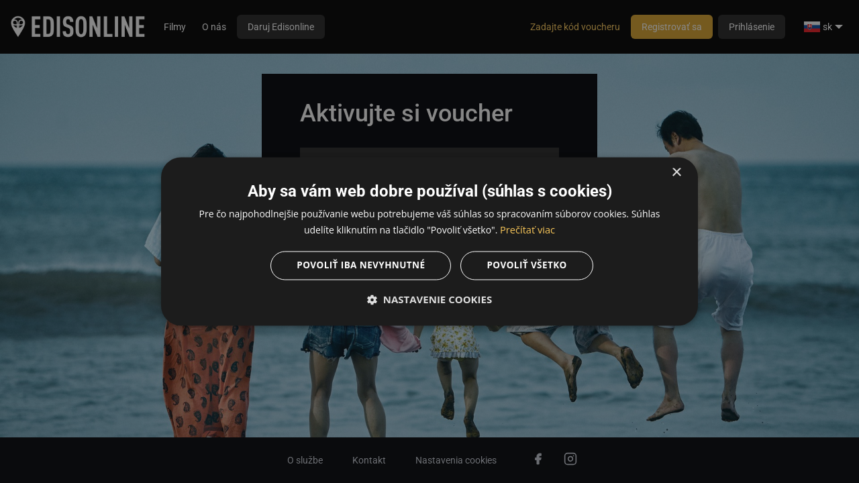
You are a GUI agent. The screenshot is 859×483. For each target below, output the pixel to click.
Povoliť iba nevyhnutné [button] (359, 266)
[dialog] (429, 241)
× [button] (676, 172)
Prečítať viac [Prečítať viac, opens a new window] (527, 229)
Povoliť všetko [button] (529, 266)
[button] (429, 300)
